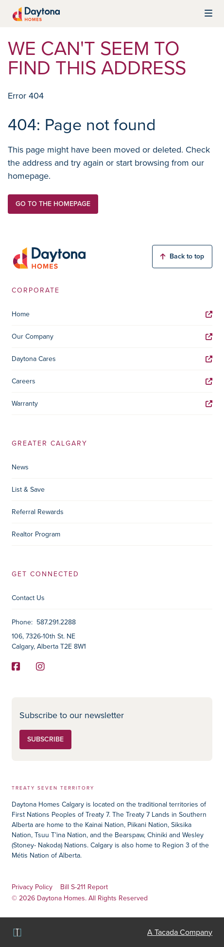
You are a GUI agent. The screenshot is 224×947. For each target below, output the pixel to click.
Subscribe (45, 739)
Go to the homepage (53, 204)
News (20, 467)
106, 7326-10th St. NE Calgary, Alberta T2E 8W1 (49, 641)
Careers (112, 381)
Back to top (182, 256)
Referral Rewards (38, 512)
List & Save (28, 489)
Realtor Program (36, 534)
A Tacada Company (179, 932)
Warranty (112, 403)
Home (112, 314)
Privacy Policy (32, 887)
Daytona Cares (112, 359)
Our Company (112, 336)
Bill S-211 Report (84, 887)
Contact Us (28, 598)
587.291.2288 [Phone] (56, 622)
